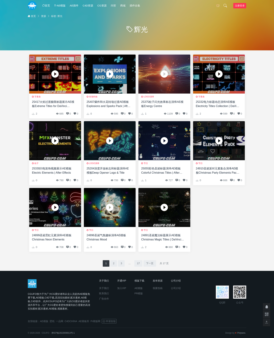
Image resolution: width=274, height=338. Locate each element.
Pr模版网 (95, 321)
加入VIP (121, 288)
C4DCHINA (71, 321)
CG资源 (102, 5)
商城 (122, 5)
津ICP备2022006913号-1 (63, 333)
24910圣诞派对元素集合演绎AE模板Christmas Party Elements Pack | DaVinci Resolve (218, 171)
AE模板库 (83, 321)
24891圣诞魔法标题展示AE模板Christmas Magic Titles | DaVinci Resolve (161, 238)
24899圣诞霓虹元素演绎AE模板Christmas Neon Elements (51, 237)
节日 (146, 163)
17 (138, 263)
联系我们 (104, 293)
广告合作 (104, 298)
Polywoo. (241, 333)
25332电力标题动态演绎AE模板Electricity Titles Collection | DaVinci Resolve (218, 104)
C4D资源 (88, 5)
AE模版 (60, 5)
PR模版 (139, 293)
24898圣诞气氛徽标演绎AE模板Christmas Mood (106, 237)
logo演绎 (149, 96)
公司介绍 (176, 288)
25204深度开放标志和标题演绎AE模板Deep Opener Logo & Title (108, 170)
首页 (46, 5)
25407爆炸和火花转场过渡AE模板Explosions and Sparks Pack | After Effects (108, 104)
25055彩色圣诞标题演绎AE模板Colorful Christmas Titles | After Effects (161, 171)
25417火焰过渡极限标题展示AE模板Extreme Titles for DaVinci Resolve (53, 104)
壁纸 (52, 321)
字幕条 (37, 96)
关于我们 (104, 288)
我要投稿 (158, 288)
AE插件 (74, 5)
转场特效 (93, 96)
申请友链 (109, 321)
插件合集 (135, 5)
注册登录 (240, 5)
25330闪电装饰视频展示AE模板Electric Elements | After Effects (51, 170)
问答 (113, 5)
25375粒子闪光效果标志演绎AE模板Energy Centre (162, 104)
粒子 (36, 163)
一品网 (59, 321)
